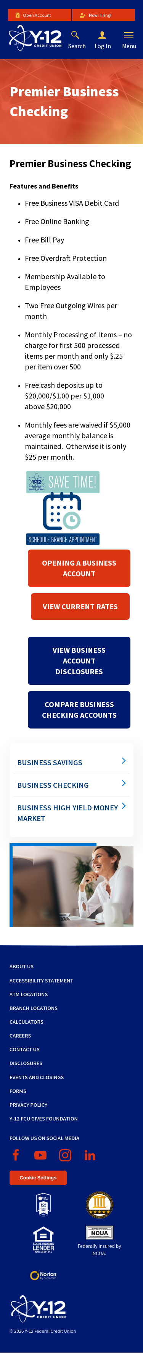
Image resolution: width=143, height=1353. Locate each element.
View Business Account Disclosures (79, 660)
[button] (108, 35)
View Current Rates (80, 606)
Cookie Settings (38, 1178)
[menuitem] (71, 762)
